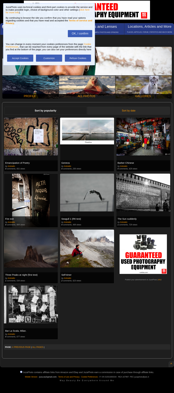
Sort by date (128, 110)
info (159, 280)
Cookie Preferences (89, 377)
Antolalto (11, 166)
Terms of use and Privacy (69, 377)
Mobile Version (31, 377)
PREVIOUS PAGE (21, 347)
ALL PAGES (37, 347)
